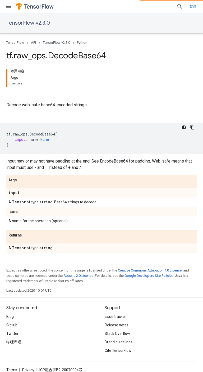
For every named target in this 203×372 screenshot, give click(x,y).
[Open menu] (8, 6)
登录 (193, 6)
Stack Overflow (117, 333)
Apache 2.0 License (78, 276)
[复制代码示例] (192, 127)
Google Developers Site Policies (148, 276)
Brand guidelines (118, 342)
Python (82, 43)
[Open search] (180, 6)
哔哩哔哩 (13, 342)
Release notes (116, 325)
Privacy (28, 370)
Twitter (12, 333)
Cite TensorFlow (118, 350)
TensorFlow (15, 43)
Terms (11, 370)
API (33, 43)
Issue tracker (115, 316)
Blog (10, 316)
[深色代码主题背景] (184, 127)
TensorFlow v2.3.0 (28, 23)
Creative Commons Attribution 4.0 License (150, 270)
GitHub (11, 325)
